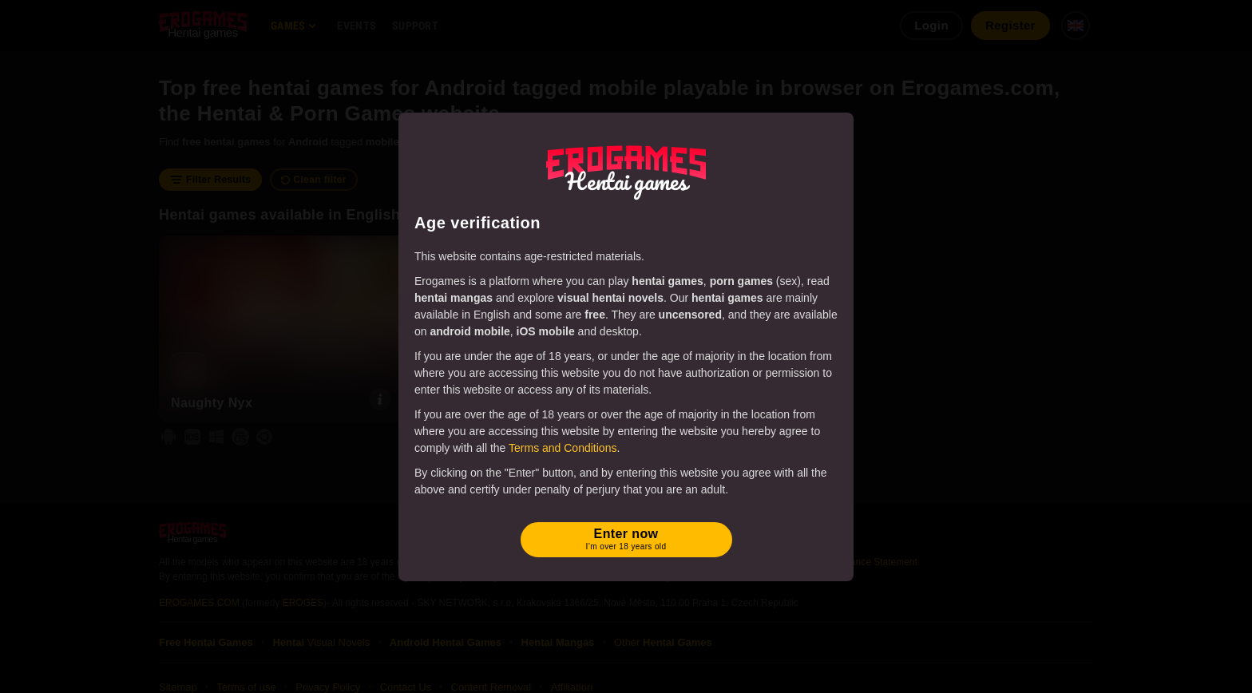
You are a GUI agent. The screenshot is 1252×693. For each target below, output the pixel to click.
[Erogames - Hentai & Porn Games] (626, 169)
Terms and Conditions (562, 448)
